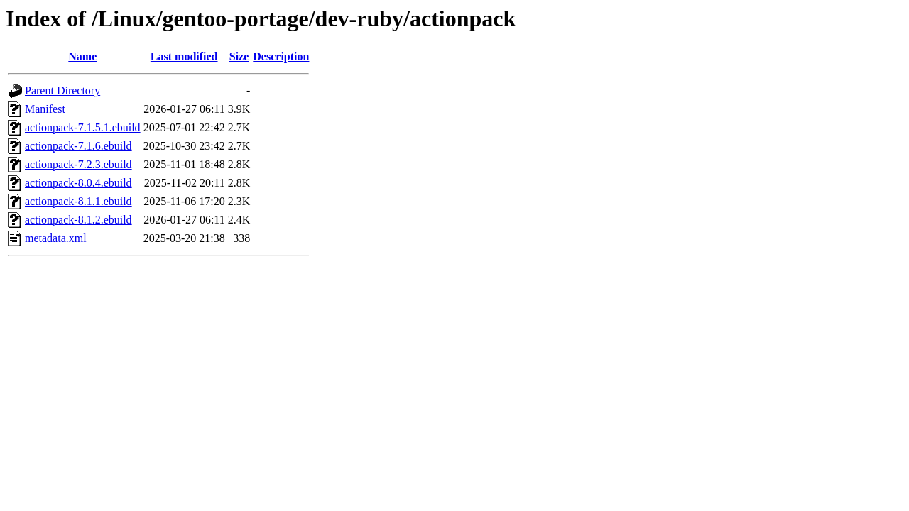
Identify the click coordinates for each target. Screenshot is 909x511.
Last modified (184, 56)
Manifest (45, 109)
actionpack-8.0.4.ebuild (78, 183)
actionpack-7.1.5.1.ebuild (83, 127)
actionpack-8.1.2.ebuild (78, 220)
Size (239, 56)
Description (281, 56)
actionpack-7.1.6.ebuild (78, 146)
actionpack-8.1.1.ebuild (78, 201)
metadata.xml (56, 238)
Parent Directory (62, 90)
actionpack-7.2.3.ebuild (78, 164)
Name (82, 56)
